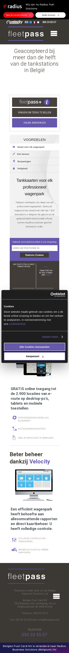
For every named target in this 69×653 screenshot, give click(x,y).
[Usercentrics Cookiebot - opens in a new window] (50, 294)
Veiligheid (20, 168)
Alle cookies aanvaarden (34, 346)
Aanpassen (34, 356)
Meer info (34, 102)
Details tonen (50, 336)
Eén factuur (21, 154)
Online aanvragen (35, 122)
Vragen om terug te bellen (34, 112)
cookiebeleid (17, 323)
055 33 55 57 (49, 22)
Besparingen (22, 161)
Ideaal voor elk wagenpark (28, 147)
